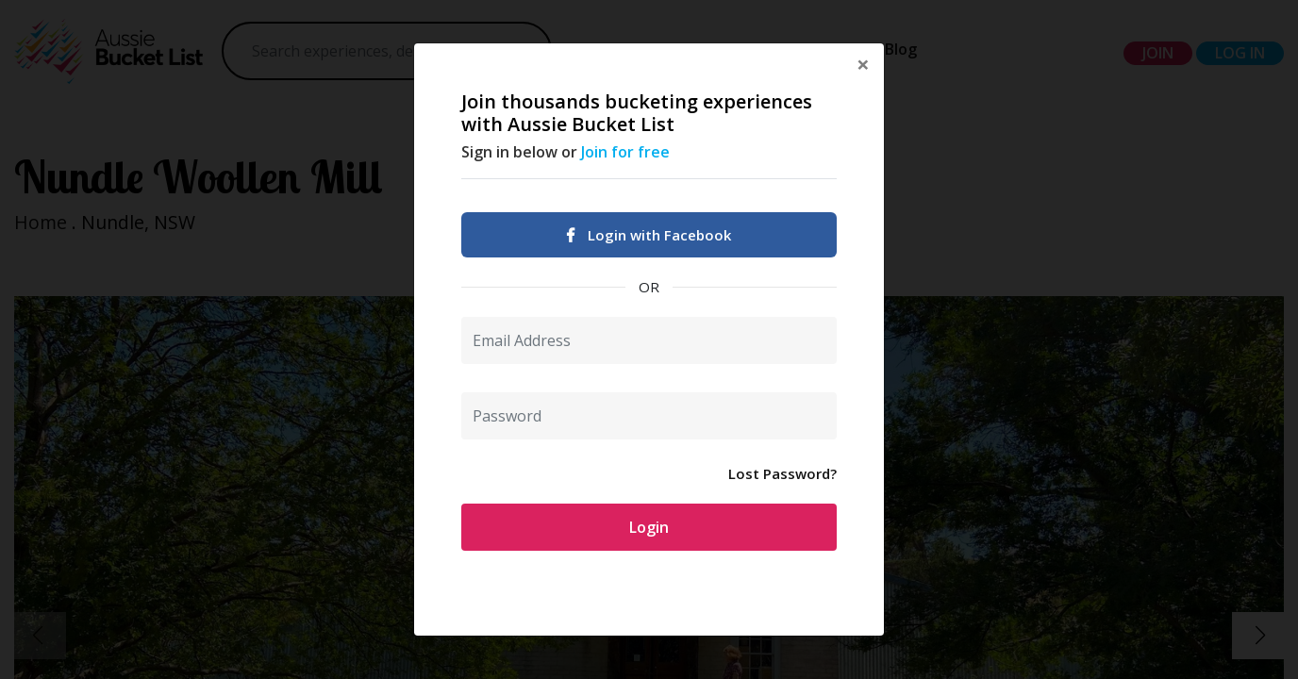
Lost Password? (782, 473)
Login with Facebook (649, 234)
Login (649, 527)
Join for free (625, 151)
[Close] (863, 64)
